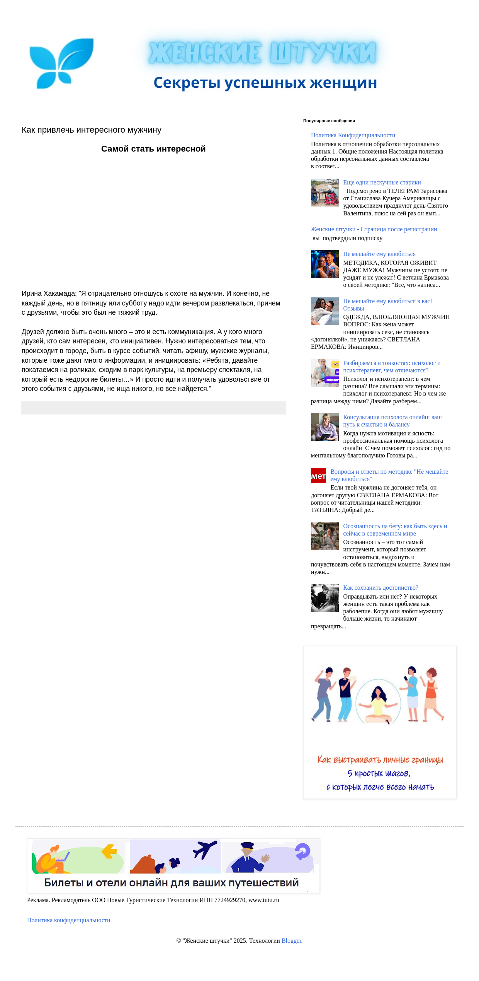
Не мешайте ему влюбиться (379, 254)
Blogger (291, 940)
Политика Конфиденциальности (353, 135)
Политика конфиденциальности (68, 920)
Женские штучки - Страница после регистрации (374, 229)
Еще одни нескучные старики (382, 182)
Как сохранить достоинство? (380, 587)
